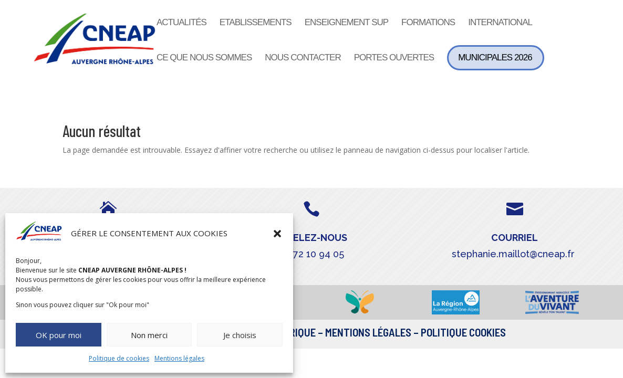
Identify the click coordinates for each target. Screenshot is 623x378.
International (500, 23)
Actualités (181, 23)
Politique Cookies (463, 332)
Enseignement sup (346, 23)
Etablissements (256, 23)
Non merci (149, 335)
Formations (428, 23)
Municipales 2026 (495, 57)
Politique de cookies (119, 358)
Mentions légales (179, 358)
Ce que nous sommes (204, 58)
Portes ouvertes (394, 58)
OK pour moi (58, 335)
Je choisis (239, 335)
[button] (277, 233)
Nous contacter (302, 58)
